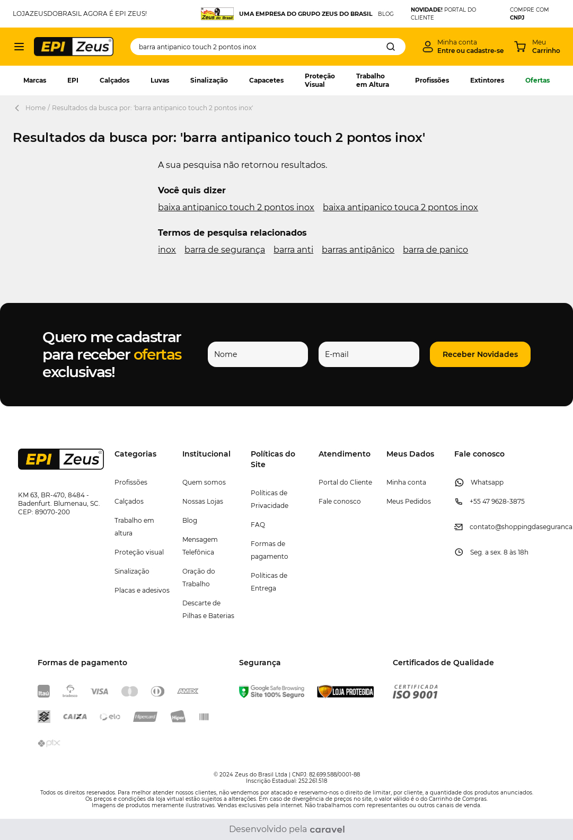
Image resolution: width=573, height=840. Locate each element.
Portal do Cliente (345, 482)
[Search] (390, 46)
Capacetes (266, 80)
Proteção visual (139, 552)
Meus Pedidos (408, 501)
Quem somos (204, 482)
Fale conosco (340, 501)
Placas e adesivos (142, 590)
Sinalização (209, 80)
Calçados (114, 80)
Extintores (487, 80)
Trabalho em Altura (372, 80)
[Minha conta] (463, 46)
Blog (189, 520)
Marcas (34, 80)
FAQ (258, 525)
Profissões (432, 80)
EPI (72, 80)
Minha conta (406, 482)
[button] (480, 354)
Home (35, 108)
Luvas (160, 80)
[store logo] (73, 46)
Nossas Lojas (202, 501)
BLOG (386, 14)
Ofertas (537, 80)
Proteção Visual (320, 80)
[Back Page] (19, 108)
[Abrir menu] (19, 46)
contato (482, 527)
